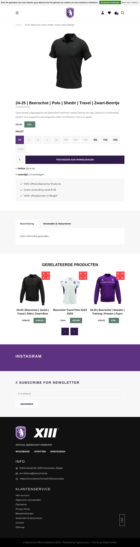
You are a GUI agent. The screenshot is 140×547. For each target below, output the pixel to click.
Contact (20, 522)
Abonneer (26, 404)
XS (19, 139)
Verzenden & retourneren (57, 223)
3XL (76, 139)
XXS (115, 139)
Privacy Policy (23, 509)
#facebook (23, 451)
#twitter (40, 451)
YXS (105, 139)
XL (56, 139)
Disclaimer (21, 504)
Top (122, 520)
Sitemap (20, 527)
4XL (86, 139)
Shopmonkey (110, 542)
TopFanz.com (83, 542)
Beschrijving (27, 223)
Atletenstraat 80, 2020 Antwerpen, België (39, 468)
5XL (95, 139)
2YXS (20, 149)
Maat (20, 131)
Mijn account (22, 495)
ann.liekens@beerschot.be (31, 473)
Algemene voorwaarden (28, 500)
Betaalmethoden (25, 513)
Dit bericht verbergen (110, 3)
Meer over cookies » (130, 3)
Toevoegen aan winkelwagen (75, 159)
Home (18, 25)
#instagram (57, 451)
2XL (66, 139)
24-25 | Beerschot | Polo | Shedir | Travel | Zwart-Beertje (49, 25)
